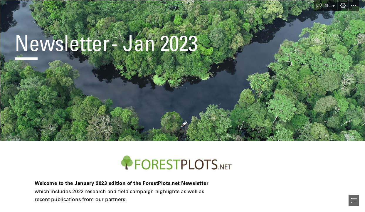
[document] (182, 106)
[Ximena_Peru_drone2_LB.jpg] (182, 70)
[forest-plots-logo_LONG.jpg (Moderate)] (182, 162)
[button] (325, 5)
